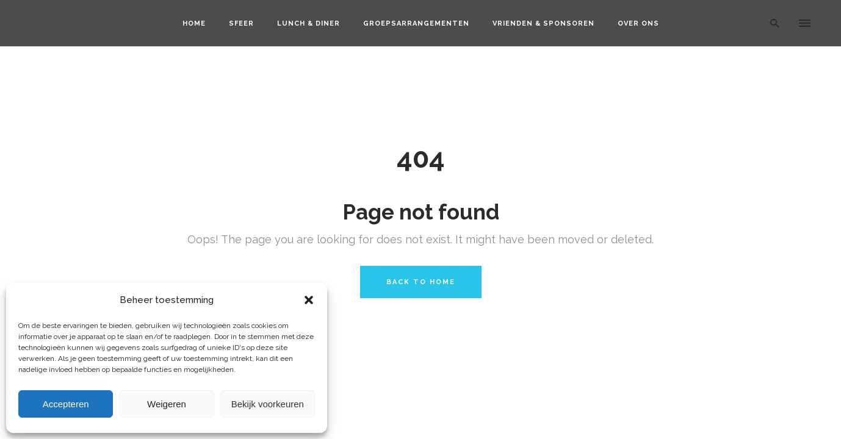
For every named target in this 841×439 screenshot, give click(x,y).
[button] (309, 300)
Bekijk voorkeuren (267, 404)
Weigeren (166, 404)
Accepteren (66, 404)
